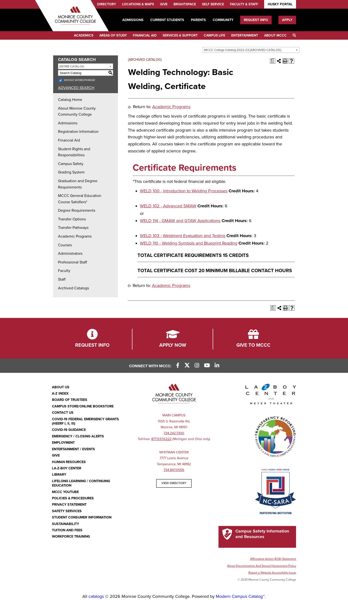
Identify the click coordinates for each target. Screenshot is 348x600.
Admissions (133, 20)
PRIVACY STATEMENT (69, 504)
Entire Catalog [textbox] (71, 66)
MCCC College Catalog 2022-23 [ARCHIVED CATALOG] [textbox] (242, 50)
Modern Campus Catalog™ (240, 596)
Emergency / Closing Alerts (78, 436)
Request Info (256, 20)
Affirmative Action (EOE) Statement (273, 559)
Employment (63, 443)
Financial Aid (145, 35)
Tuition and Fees (67, 530)
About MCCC (275, 35)
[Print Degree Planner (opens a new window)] (272, 61)
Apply (287, 20)
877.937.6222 (161, 439)
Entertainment (244, 35)
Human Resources (69, 462)
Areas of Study (113, 35)
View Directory (173, 483)
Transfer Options (72, 219)
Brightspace (185, 4)
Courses (65, 245)
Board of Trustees (69, 400)
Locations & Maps (138, 4)
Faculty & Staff (244, 4)
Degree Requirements (76, 210)
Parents (198, 20)
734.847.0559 (174, 470)
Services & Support (180, 35)
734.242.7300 (174, 433)
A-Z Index (60, 393)
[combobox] (251, 50)
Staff (61, 279)
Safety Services (67, 511)
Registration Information (78, 131)
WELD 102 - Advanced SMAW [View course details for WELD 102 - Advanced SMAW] (168, 206)
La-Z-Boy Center (66, 468)
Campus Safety (70, 163)
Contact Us (62, 413)
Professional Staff (72, 262)
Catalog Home (70, 99)
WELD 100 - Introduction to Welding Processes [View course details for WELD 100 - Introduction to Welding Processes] (183, 191)
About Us (60, 387)
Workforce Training (71, 536)
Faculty (64, 270)
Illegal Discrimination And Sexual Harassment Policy (261, 566)
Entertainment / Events (73, 449)
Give (163, 4)
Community (223, 20)
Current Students (167, 20)
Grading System (71, 172)
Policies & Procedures (73, 498)
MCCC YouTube (65, 492)
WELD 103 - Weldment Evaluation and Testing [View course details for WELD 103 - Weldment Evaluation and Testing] (182, 235)
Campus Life (214, 35)
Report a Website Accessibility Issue (272, 573)
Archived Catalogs (73, 288)
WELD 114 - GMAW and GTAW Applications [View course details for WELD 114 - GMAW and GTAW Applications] (180, 220)
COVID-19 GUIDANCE (69, 430)
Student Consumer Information (81, 517)
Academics (83, 35)
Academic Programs (75, 236)
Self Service (213, 4)
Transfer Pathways (73, 227)
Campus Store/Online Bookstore (83, 406)
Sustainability (65, 524)
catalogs (96, 596)
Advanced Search (76, 87)
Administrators (70, 253)
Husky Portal (280, 4)
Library (59, 474)
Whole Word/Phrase (79, 80)
